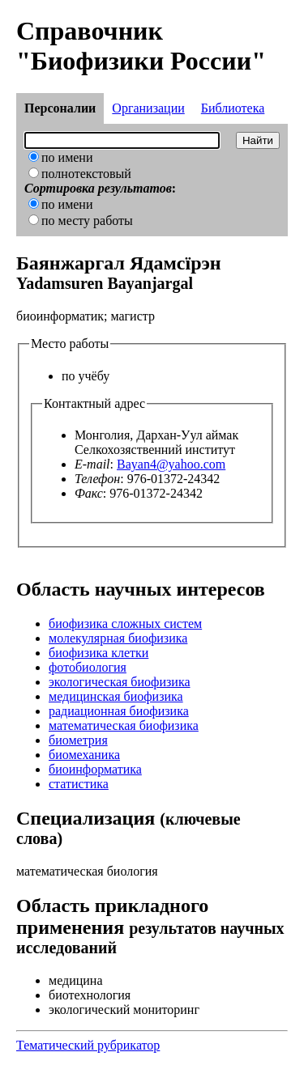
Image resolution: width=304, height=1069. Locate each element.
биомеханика (84, 754)
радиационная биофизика (119, 711)
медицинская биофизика (116, 696)
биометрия (78, 740)
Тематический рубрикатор (88, 1045)
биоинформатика (95, 769)
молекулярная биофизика (118, 638)
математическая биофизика (124, 725)
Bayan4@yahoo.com (171, 464)
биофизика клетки (98, 653)
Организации (148, 108)
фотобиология (87, 667)
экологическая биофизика (120, 682)
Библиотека (233, 108)
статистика (79, 784)
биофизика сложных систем (125, 623)
